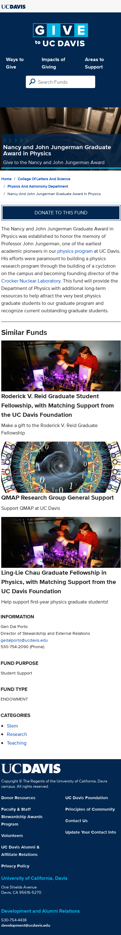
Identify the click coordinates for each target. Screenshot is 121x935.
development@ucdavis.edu (25, 925)
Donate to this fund (61, 212)
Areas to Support (94, 63)
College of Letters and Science (44, 178)
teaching (16, 742)
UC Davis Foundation (86, 798)
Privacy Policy (15, 866)
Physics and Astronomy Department (37, 186)
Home (6, 178)
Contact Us (76, 820)
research (17, 734)
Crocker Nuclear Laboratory (30, 280)
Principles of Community (90, 809)
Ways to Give (15, 63)
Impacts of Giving (53, 63)
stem (12, 725)
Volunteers (12, 835)
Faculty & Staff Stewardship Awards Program (22, 816)
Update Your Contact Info (90, 832)
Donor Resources (18, 798)
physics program (75, 251)
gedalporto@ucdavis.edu (24, 640)
